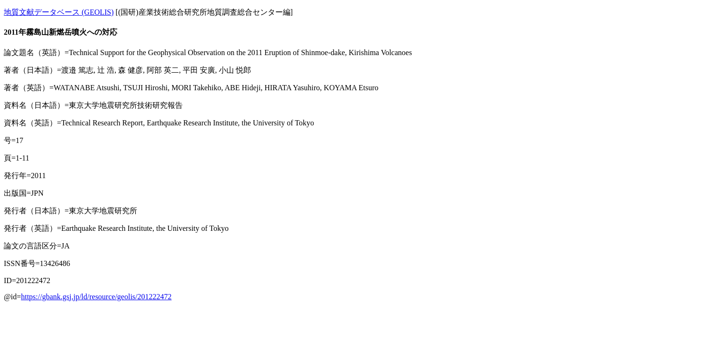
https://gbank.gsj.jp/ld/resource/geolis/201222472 (96, 297)
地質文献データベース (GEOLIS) (59, 12)
